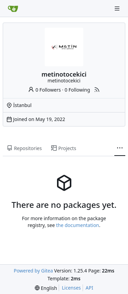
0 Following (77, 89)
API (89, 287)
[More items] (119, 148)
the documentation (77, 225)
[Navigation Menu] (118, 8)
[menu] (46, 288)
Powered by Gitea (33, 270)
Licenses (71, 287)
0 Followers (44, 89)
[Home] (13, 8)
